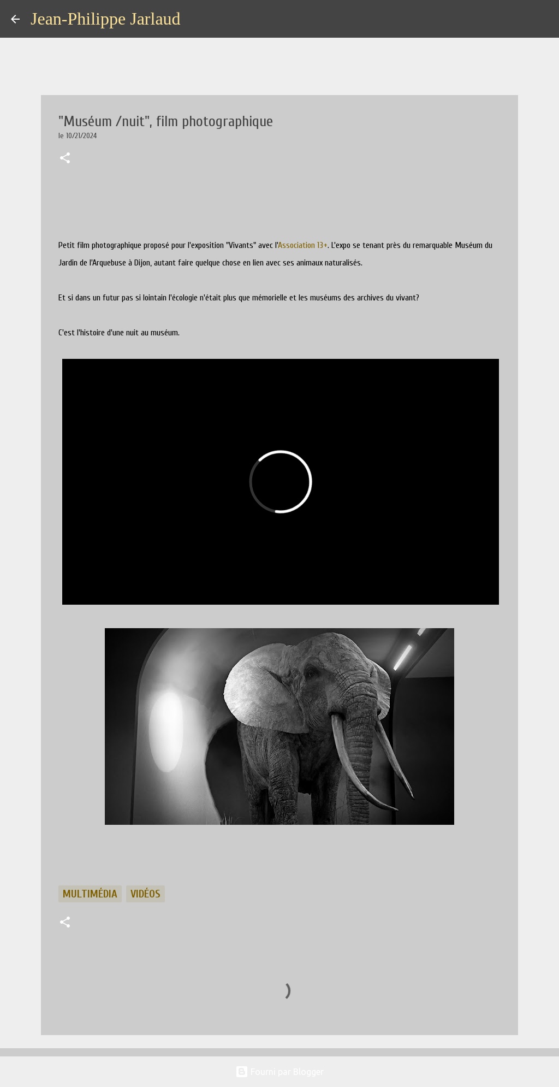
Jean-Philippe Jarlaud (106, 18)
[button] (65, 159)
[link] (303, 245)
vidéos (145, 894)
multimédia (90, 894)
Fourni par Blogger (279, 1072)
